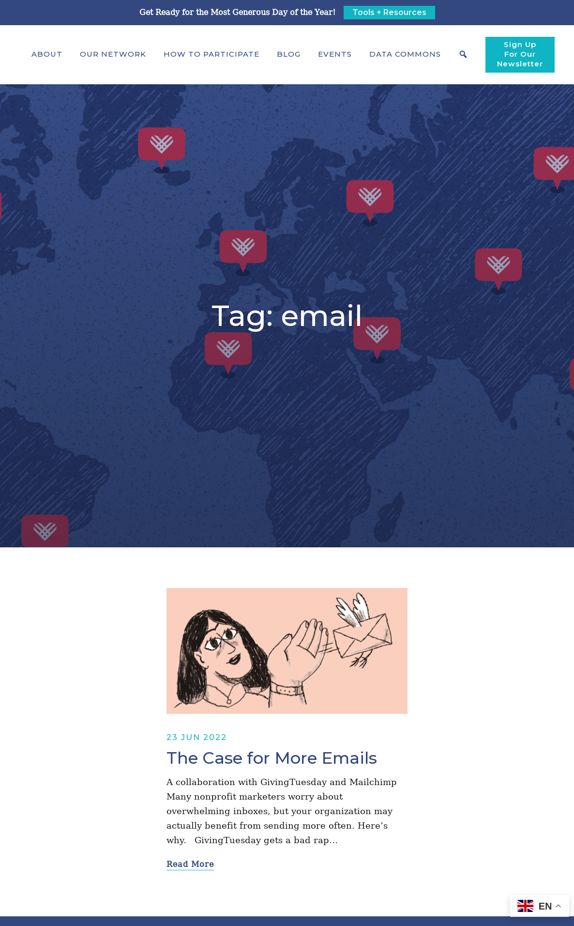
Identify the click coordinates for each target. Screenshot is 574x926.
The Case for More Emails (271, 758)
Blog (289, 54)
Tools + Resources (389, 12)
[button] (46, 54)
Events (335, 54)
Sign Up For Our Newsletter (520, 54)
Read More (190, 864)
